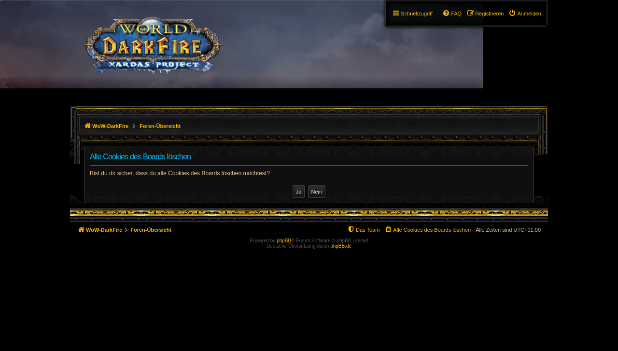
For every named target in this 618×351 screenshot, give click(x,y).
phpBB (284, 240)
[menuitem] (524, 13)
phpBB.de (340, 246)
